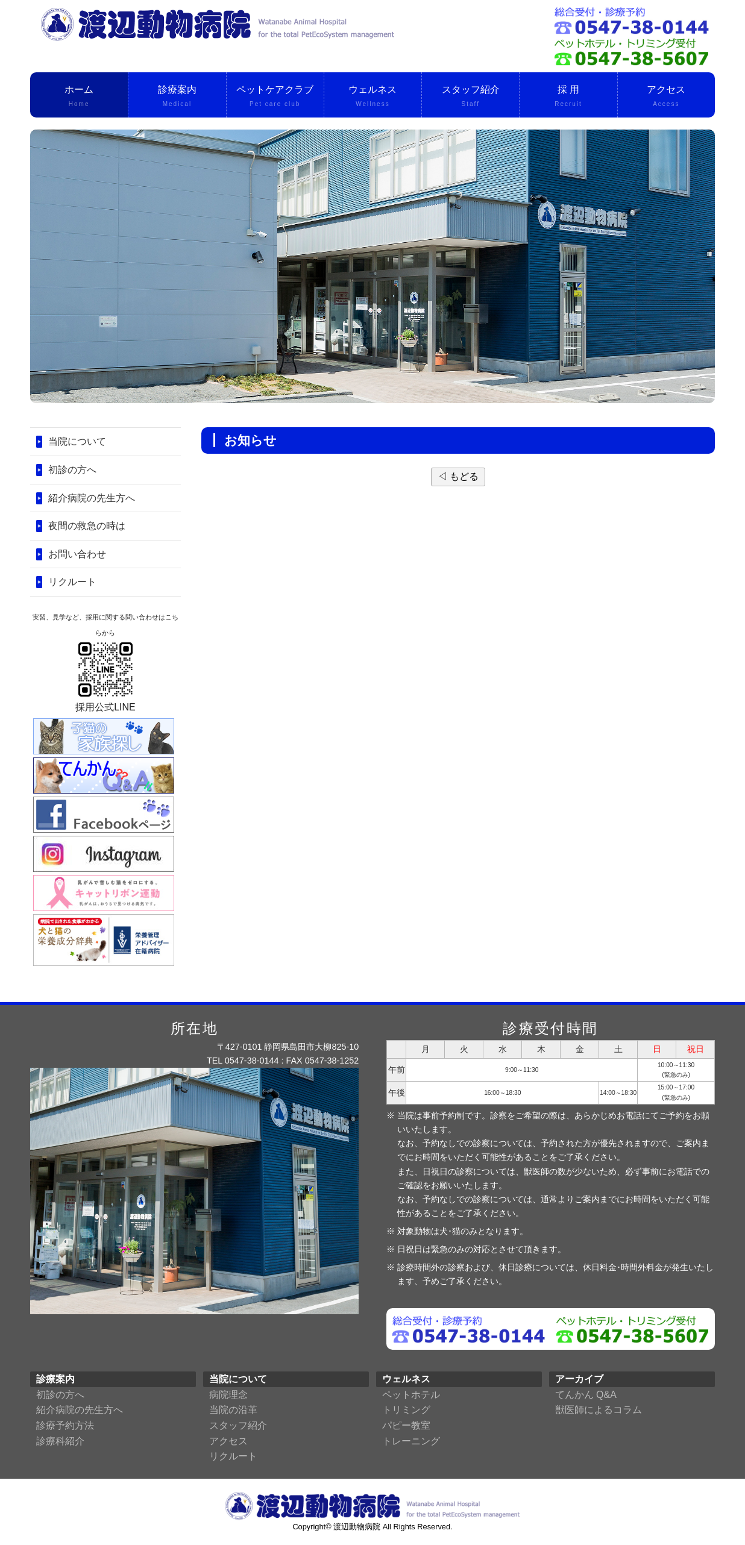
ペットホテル (411, 1395)
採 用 (568, 97)
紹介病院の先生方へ (91, 498)
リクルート (72, 582)
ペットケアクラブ (275, 97)
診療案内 (176, 97)
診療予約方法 (65, 1425)
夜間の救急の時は (86, 526)
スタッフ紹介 (470, 97)
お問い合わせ (77, 554)
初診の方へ (72, 470)
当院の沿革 (233, 1410)
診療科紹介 (60, 1441)
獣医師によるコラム (598, 1410)
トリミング (406, 1410)
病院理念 (228, 1395)
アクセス (666, 97)
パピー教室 (406, 1425)
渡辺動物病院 (356, 1526)
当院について (77, 441)
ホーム (79, 97)
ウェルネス (372, 97)
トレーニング (411, 1441)
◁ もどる (458, 476)
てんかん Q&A (586, 1395)
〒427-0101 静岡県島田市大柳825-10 (288, 1046)
